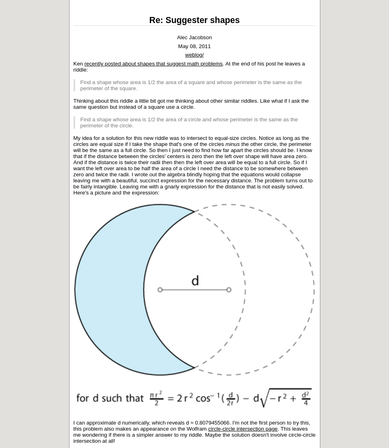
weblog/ (194, 55)
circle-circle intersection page (243, 429)
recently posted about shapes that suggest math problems (153, 64)
